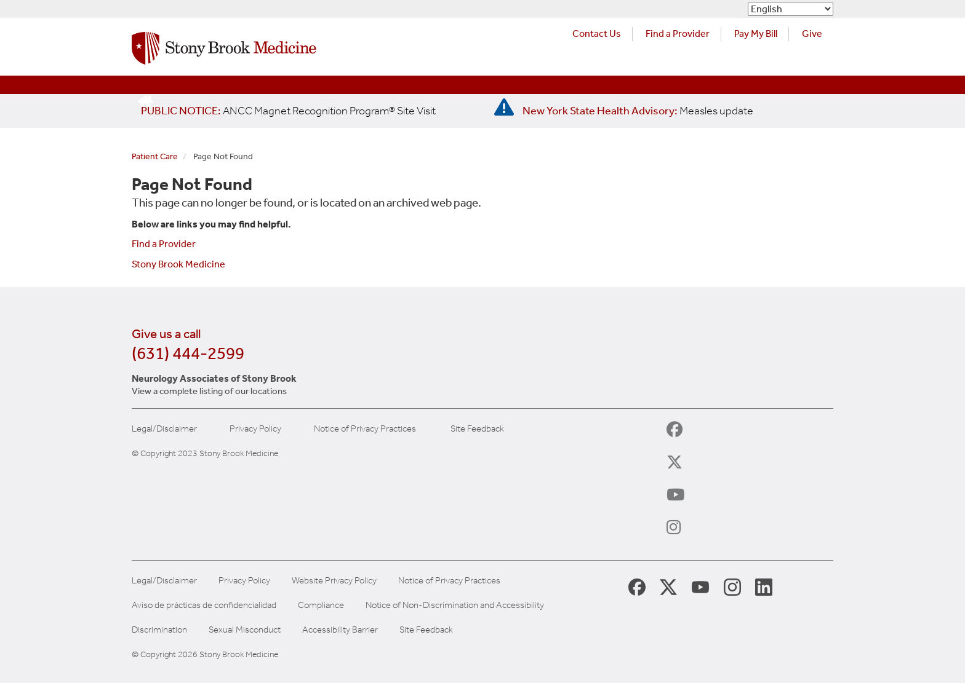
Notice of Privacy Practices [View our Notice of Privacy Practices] (449, 580)
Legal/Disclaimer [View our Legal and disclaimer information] (164, 580)
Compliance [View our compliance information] (321, 605)
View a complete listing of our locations (209, 391)
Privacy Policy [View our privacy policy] (244, 580)
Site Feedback (477, 429)
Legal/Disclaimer (164, 429)
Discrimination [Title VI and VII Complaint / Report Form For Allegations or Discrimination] (159, 630)
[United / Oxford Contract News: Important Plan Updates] (288, 110)
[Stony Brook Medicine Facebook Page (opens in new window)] (637, 586)
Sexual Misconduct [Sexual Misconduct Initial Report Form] (245, 630)
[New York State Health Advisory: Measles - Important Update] (504, 107)
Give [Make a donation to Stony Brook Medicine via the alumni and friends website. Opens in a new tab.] (812, 33)
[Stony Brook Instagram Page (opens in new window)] (732, 586)
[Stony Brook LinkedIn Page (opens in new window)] (764, 586)
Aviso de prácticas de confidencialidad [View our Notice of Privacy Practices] (204, 605)
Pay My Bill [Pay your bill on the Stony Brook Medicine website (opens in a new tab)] (755, 33)
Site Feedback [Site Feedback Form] (426, 630)
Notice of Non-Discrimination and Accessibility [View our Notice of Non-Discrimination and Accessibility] (455, 605)
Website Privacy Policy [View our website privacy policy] (334, 580)
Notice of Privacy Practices (365, 429)
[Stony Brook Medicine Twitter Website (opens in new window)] (700, 586)
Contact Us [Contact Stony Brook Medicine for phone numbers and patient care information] (596, 33)
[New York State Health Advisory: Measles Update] (638, 110)
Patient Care (155, 156)
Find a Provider (164, 244)
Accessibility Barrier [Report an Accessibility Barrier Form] (340, 630)
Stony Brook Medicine (178, 264)
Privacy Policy (255, 429)
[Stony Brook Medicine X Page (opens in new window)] (668, 586)
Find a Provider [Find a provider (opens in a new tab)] (678, 33)
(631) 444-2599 (188, 353)
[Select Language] (790, 9)
